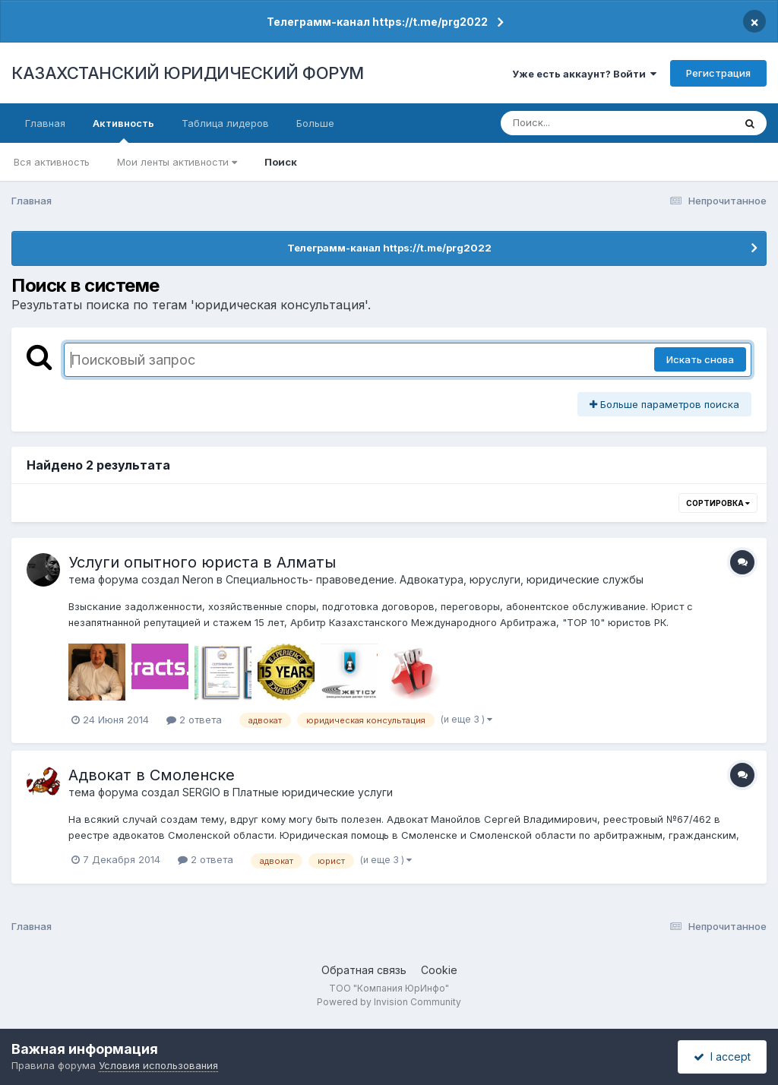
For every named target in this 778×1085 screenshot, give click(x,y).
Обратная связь (363, 969)
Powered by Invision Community (389, 1002)
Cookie (439, 969)
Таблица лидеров (225, 123)
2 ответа (194, 719)
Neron (197, 579)
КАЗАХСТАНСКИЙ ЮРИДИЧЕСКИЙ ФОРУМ (187, 73)
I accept (722, 1056)
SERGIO (201, 792)
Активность (123, 130)
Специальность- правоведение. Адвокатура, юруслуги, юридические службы (435, 579)
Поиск (280, 162)
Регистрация (718, 73)
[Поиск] (588, 123)
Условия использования (158, 1065)
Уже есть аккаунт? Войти (584, 74)
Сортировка (718, 503)
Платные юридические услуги (312, 792)
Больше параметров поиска (664, 404)
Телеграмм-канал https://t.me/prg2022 (377, 21)
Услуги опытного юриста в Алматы (202, 562)
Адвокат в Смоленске (151, 775)
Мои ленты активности (177, 162)
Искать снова (700, 359)
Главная (45, 123)
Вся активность (52, 162)
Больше (315, 123)
